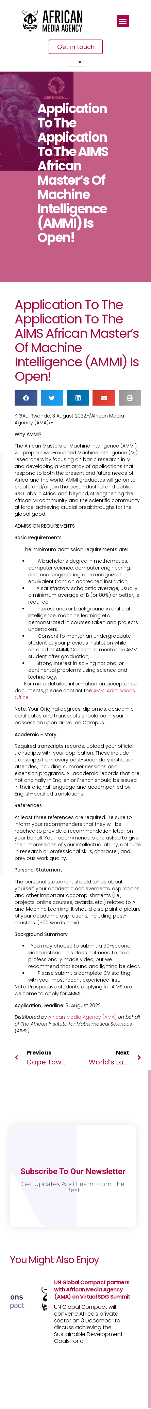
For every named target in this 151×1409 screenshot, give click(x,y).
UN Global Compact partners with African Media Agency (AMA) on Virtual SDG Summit (92, 1289)
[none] (77, 61)
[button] (123, 21)
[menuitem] (77, 61)
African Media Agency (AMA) (82, 1017)
